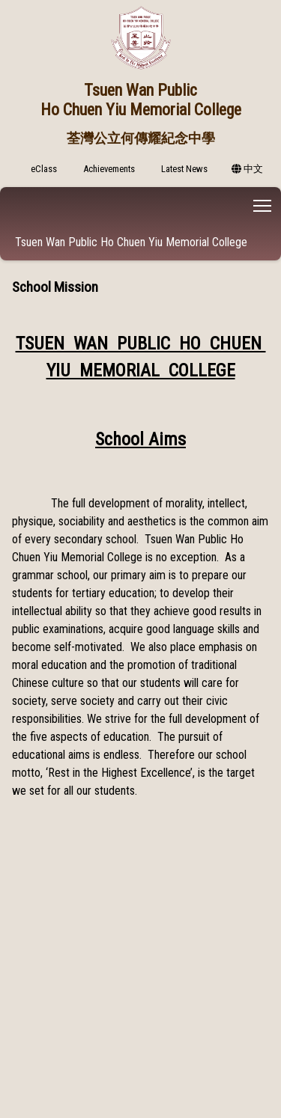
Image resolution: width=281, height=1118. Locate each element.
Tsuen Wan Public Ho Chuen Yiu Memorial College (131, 242)
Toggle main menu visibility (263, 203)
